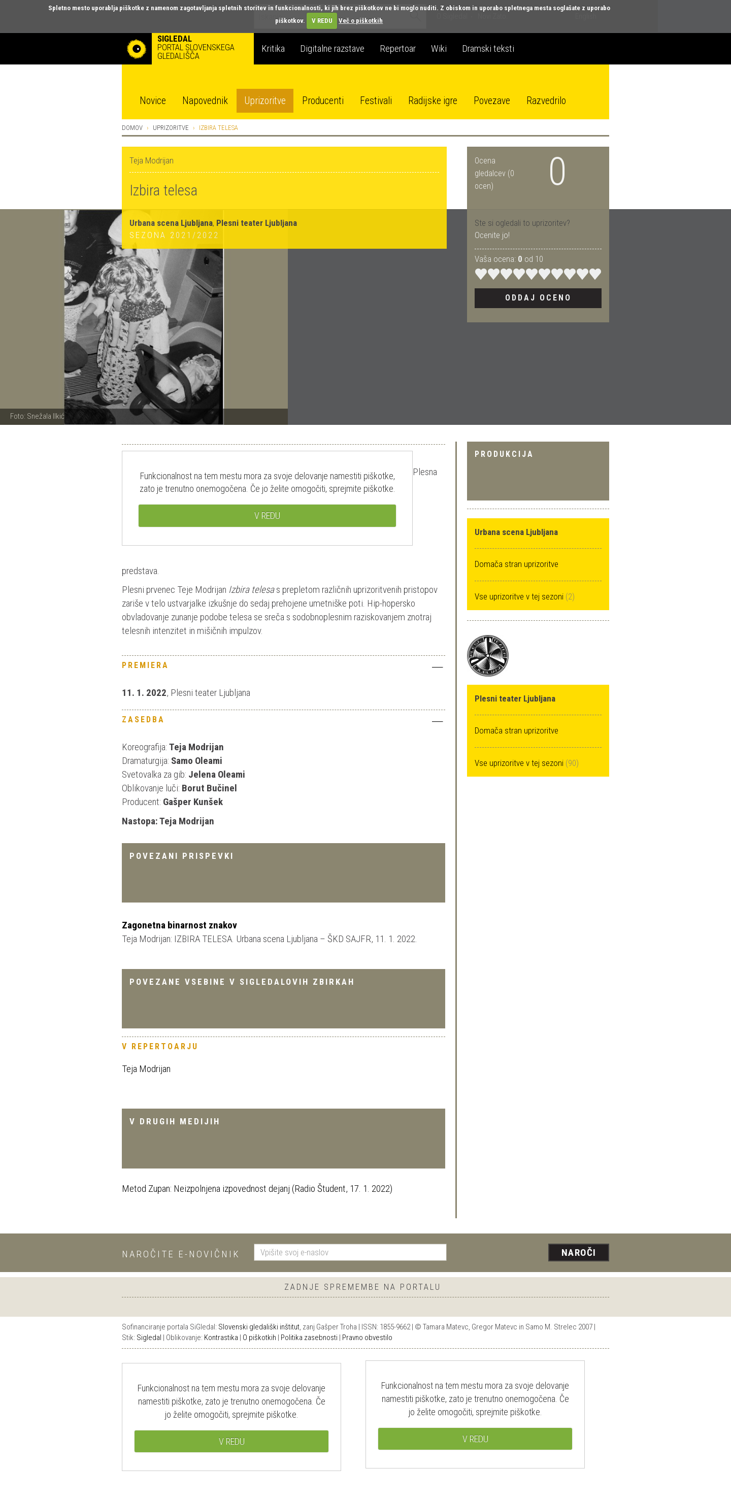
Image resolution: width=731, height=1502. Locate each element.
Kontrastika (221, 1337)
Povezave (492, 101)
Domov (132, 127)
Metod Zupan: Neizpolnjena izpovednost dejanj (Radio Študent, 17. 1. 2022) (257, 1188)
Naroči (578, 1252)
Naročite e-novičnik (181, 1254)
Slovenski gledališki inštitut (259, 1326)
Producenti (323, 101)
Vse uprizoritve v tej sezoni (520, 596)
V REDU (322, 20)
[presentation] (534, 1253)
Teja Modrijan (146, 1069)
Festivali (376, 101)
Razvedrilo (546, 101)
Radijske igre (432, 101)
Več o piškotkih (361, 20)
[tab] (283, 668)
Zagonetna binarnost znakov (179, 925)
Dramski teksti (488, 48)
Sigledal (149, 1337)
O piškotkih (259, 1337)
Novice (153, 101)
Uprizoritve (265, 101)
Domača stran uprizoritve (516, 564)
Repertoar (398, 48)
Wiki (439, 48)
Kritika (273, 48)
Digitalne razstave (332, 48)
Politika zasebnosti (309, 1337)
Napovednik (205, 101)
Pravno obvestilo (367, 1337)
